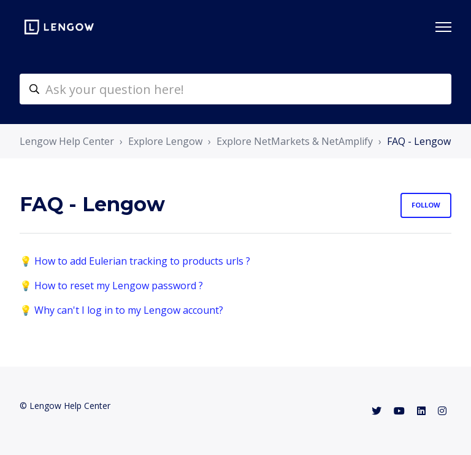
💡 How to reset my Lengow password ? (111, 285)
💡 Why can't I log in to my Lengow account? (121, 310)
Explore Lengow (165, 141)
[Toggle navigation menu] (443, 27)
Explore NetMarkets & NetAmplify (294, 141)
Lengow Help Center (67, 141)
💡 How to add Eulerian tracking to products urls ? (135, 261)
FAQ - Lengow (419, 141)
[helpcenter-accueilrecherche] (235, 89)
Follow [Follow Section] (426, 204)
